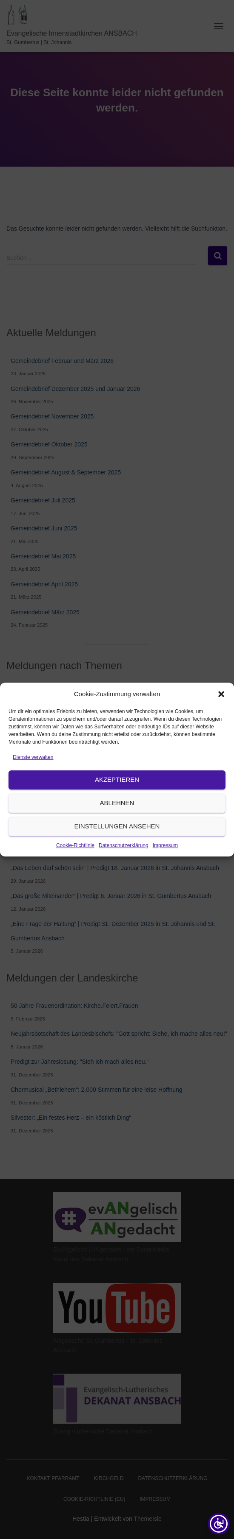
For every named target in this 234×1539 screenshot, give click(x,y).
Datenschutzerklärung (123, 884)
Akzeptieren (117, 818)
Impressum (165, 884)
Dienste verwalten (33, 797)
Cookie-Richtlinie (75, 884)
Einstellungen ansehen (117, 865)
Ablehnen (117, 842)
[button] (221, 733)
